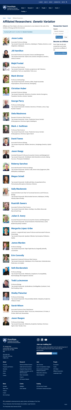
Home (4, 18)
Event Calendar (23, 388)
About (23, 8)
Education (5, 369)
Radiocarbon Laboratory (42, 372)
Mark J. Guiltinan (19, 126)
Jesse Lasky (17, 38)
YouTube (45, 339)
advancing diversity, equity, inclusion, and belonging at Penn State (26, 401)
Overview (5, 364)
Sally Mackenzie (18, 189)
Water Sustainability (24, 375)
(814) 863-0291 (6, 354)
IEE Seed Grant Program (42, 386)
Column (4, 392)
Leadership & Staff (57, 373)
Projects (22, 377)
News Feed (5, 388)
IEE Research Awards (24, 379)
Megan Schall (17, 176)
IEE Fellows (55, 369)
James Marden (18, 243)
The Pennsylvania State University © (12, 406)
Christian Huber (18, 88)
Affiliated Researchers (58, 371)
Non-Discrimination (16, 404)
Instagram (38, 339)
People (44, 8)
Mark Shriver (17, 76)
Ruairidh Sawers (19, 203)
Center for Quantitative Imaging (43, 366)
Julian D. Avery (18, 216)
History (4, 371)
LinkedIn (42, 339)
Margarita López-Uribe (22, 228)
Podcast (5, 390)
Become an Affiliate (60, 53)
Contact (4, 375)
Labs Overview (40, 364)
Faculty (55, 366)
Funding (24, 11)
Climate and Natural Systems (26, 364)
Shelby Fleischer (19, 293)
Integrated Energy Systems (26, 369)
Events (57, 8)
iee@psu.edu (5, 358)
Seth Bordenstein (19, 268)
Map (4, 351)
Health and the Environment (26, 366)
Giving (4, 373)
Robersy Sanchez (19, 164)
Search (55, 29)
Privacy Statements (7, 404)
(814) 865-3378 (6, 356)
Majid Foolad (17, 63)
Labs (38, 8)
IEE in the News (6, 395)
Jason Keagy (17, 151)
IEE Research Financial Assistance (44, 388)
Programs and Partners (8, 366)
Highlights (22, 386)
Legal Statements (31, 404)
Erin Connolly (17, 255)
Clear (65, 37)
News (51, 8)
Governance (56, 364)
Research (31, 8)
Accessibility (24, 404)
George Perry (17, 101)
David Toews (17, 138)
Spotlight (5, 386)
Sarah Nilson (17, 305)
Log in (65, 404)
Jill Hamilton (17, 51)
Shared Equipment (40, 375)
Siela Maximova (18, 113)
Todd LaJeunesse (19, 280)
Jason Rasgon (18, 318)
